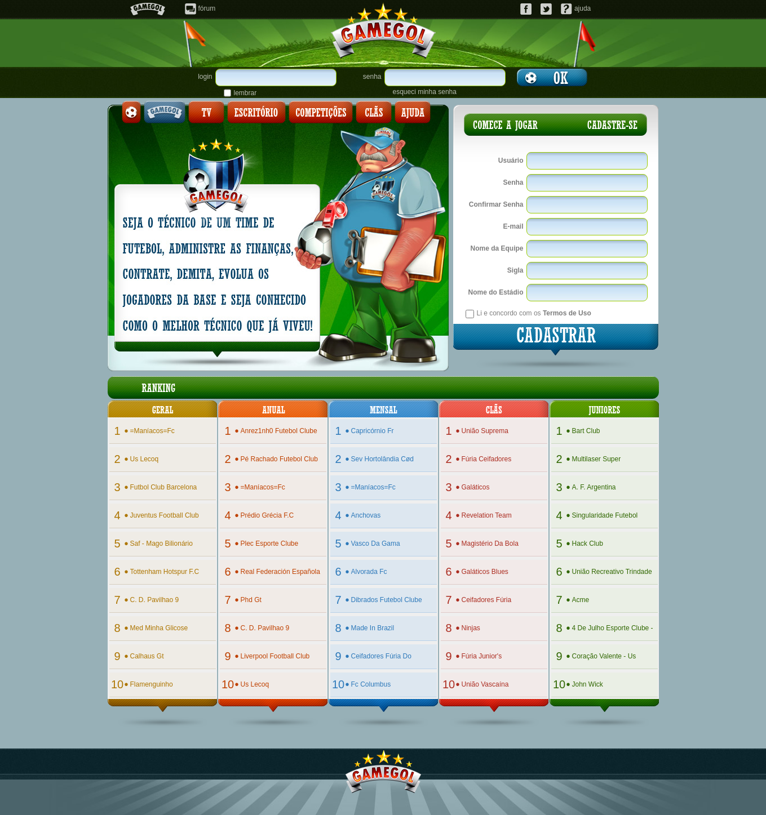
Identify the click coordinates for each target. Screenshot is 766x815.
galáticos (476, 487)
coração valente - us (604, 656)
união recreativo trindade (612, 572)
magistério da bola (490, 543)
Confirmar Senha (496, 204)
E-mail (513, 226)
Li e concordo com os (534, 313)
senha (372, 77)
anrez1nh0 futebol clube (279, 431)
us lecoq (144, 459)
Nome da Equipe (496, 248)
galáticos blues (485, 572)
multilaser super (596, 459)
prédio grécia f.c (267, 515)
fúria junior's (482, 656)
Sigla (515, 270)
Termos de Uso (567, 313)
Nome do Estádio (495, 292)
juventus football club (164, 515)
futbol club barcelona (163, 487)
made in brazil (373, 628)
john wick (587, 684)
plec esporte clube (270, 543)
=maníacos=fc (152, 431)
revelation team (487, 515)
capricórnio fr (372, 431)
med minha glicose (159, 628)
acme (581, 600)
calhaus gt (147, 656)
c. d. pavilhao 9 (154, 600)
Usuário (511, 160)
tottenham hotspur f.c (165, 572)
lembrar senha (245, 93)
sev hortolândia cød (382, 459)
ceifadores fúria (487, 600)
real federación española (280, 572)
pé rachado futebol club (279, 459)
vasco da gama (375, 543)
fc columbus (371, 684)
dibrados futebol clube (386, 600)
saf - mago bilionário (161, 543)
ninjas (471, 628)
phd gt (251, 600)
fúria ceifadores (487, 459)
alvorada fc (369, 572)
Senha (513, 182)
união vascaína (485, 684)
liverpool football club (275, 656)
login (205, 77)
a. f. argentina (594, 487)
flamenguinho (151, 684)
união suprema (485, 431)
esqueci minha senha (425, 92)
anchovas (366, 515)
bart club (586, 431)
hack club (587, 543)
